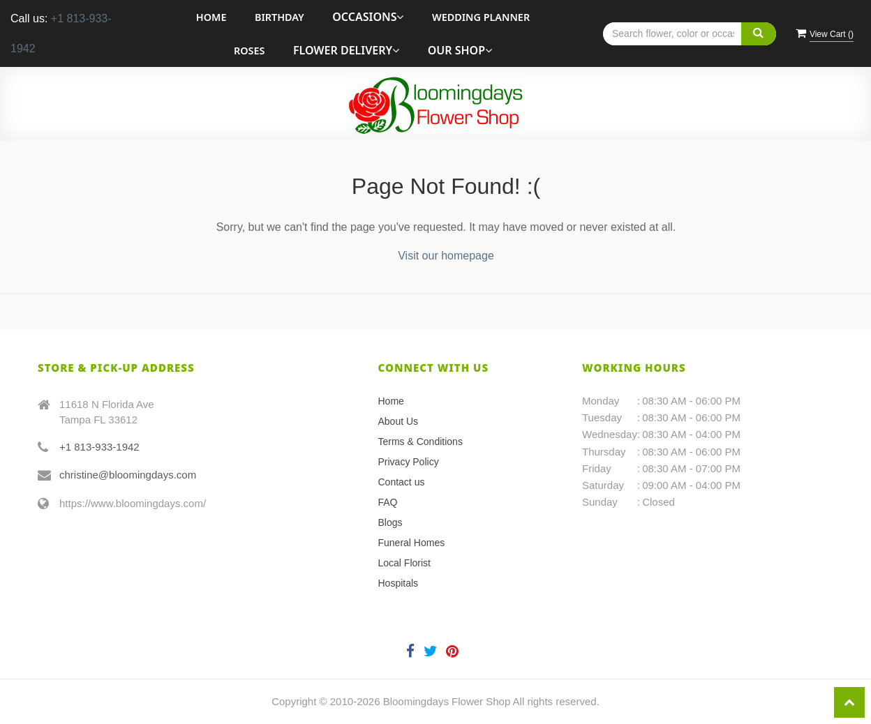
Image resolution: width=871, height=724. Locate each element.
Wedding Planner (481, 17)
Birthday (279, 17)
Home (211, 17)
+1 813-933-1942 (99, 447)
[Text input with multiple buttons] (689, 33)
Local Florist (404, 562)
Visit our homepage (446, 256)
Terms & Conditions (420, 441)
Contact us (401, 482)
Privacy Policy (408, 461)
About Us (398, 421)
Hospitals (398, 583)
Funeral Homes (411, 542)
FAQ (388, 502)
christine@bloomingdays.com (127, 475)
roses (249, 50)
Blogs (390, 522)
